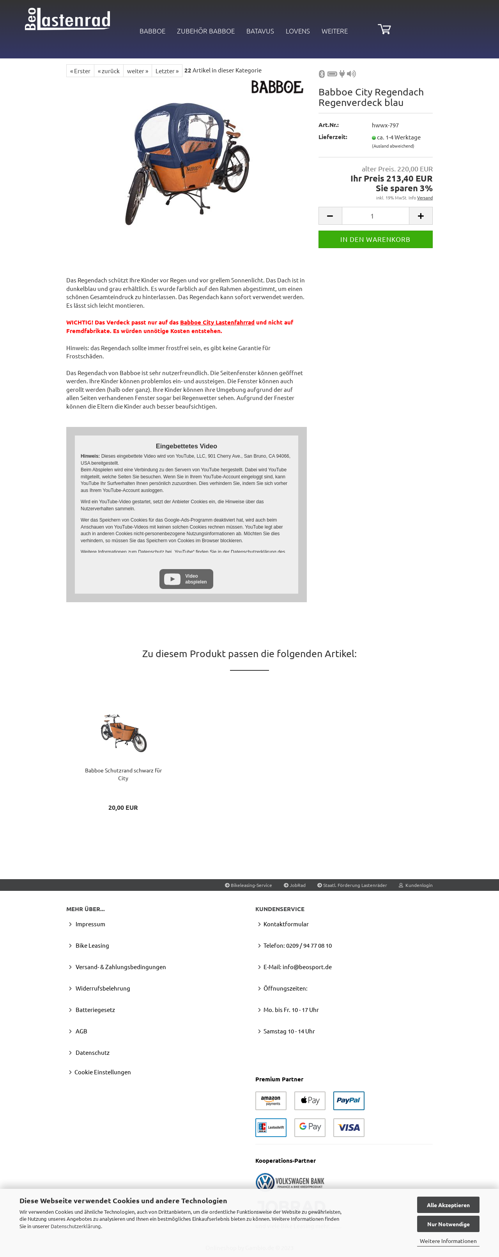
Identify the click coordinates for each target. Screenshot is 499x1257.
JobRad (295, 885)
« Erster (80, 70)
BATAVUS (260, 30)
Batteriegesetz (94, 1009)
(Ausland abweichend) (393, 146)
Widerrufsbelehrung (102, 988)
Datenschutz (92, 1052)
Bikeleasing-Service (248, 885)
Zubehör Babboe (206, 30)
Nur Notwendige (448, 1223)
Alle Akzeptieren (448, 1204)
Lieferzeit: (333, 137)
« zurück (109, 70)
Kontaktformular (286, 923)
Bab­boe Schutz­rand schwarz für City (123, 774)
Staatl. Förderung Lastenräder (352, 885)
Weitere (335, 30)
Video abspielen (196, 578)
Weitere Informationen (448, 1240)
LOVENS (298, 30)
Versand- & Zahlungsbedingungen (120, 966)
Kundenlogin (416, 885)
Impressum (89, 923)
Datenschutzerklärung (76, 1226)
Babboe (152, 30)
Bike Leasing (91, 945)
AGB (80, 1031)
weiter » (137, 70)
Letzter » (167, 70)
